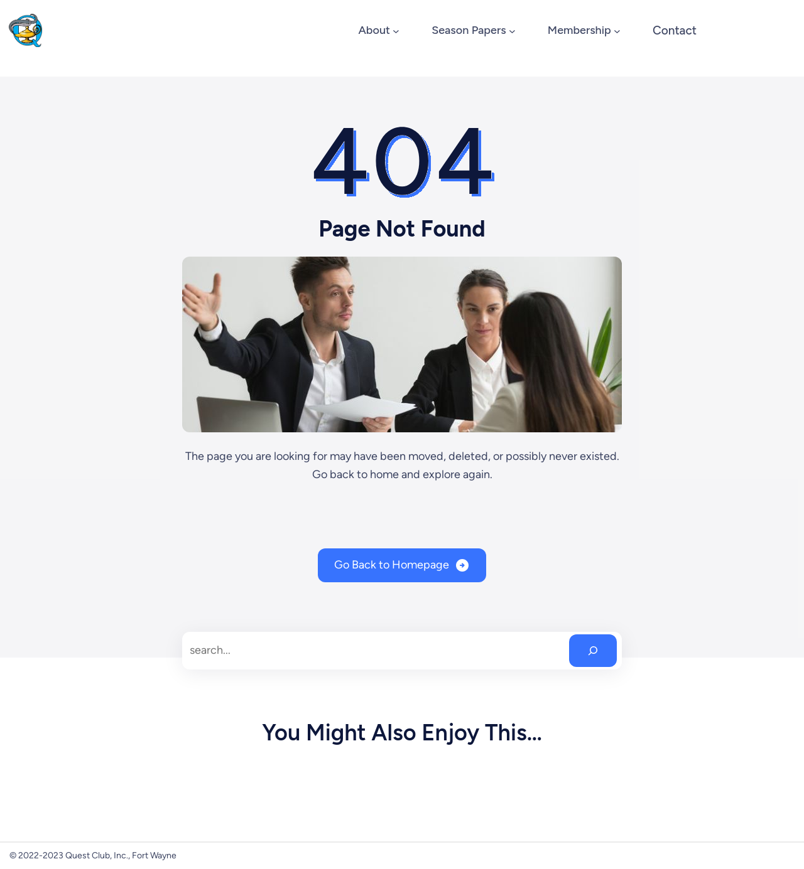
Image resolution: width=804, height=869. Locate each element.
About (373, 30)
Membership (579, 30)
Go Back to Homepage (391, 565)
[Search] (593, 650)
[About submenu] (396, 30)
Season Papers (469, 30)
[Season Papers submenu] (512, 30)
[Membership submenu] (617, 30)
